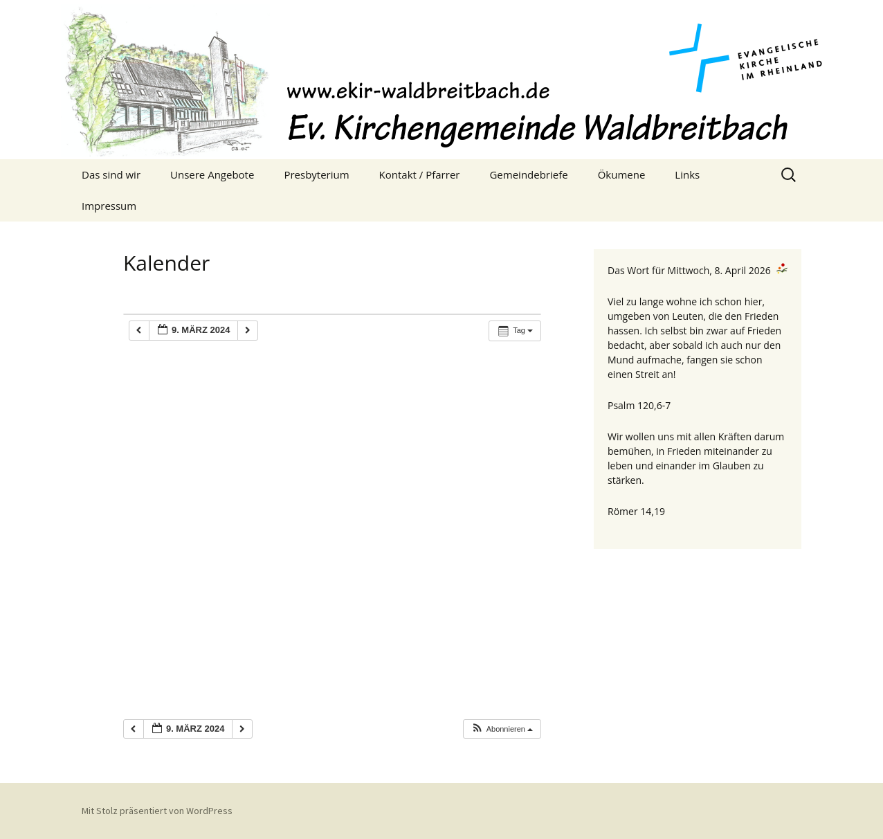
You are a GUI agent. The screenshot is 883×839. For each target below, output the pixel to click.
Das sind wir (111, 174)
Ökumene (622, 174)
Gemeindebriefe (528, 174)
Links (687, 174)
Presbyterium (316, 174)
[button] (502, 729)
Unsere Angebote (212, 174)
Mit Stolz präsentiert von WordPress (157, 810)
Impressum (109, 206)
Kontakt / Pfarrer (419, 174)
